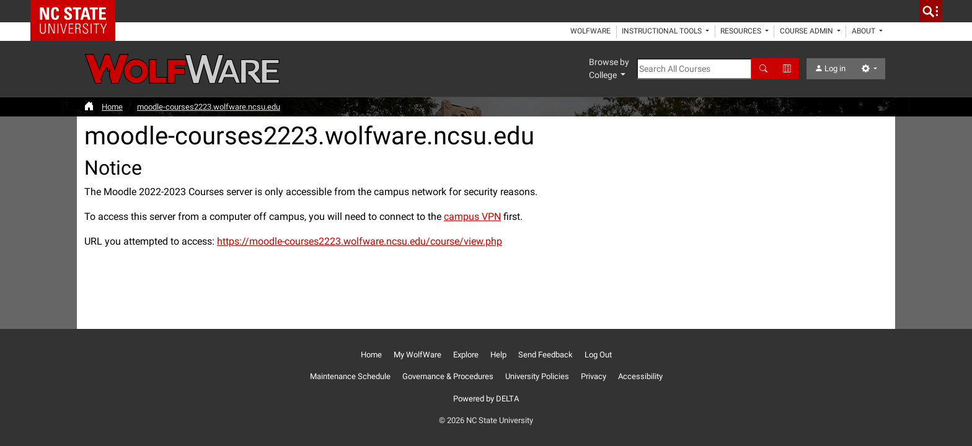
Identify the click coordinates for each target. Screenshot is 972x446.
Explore (466, 354)
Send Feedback (545, 354)
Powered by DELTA (486, 398)
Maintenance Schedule (350, 376)
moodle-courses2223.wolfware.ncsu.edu (208, 107)
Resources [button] (741, 31)
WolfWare (590, 31)
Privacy (593, 376)
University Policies (537, 376)
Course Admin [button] (807, 31)
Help (498, 354)
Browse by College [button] (609, 68)
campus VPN (472, 216)
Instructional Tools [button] (663, 31)
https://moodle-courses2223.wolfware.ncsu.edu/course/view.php (359, 241)
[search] (930, 11)
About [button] (864, 31)
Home (112, 107)
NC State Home (77, 11)
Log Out (598, 354)
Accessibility (640, 376)
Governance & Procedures (447, 376)
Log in (830, 68)
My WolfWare (417, 354)
